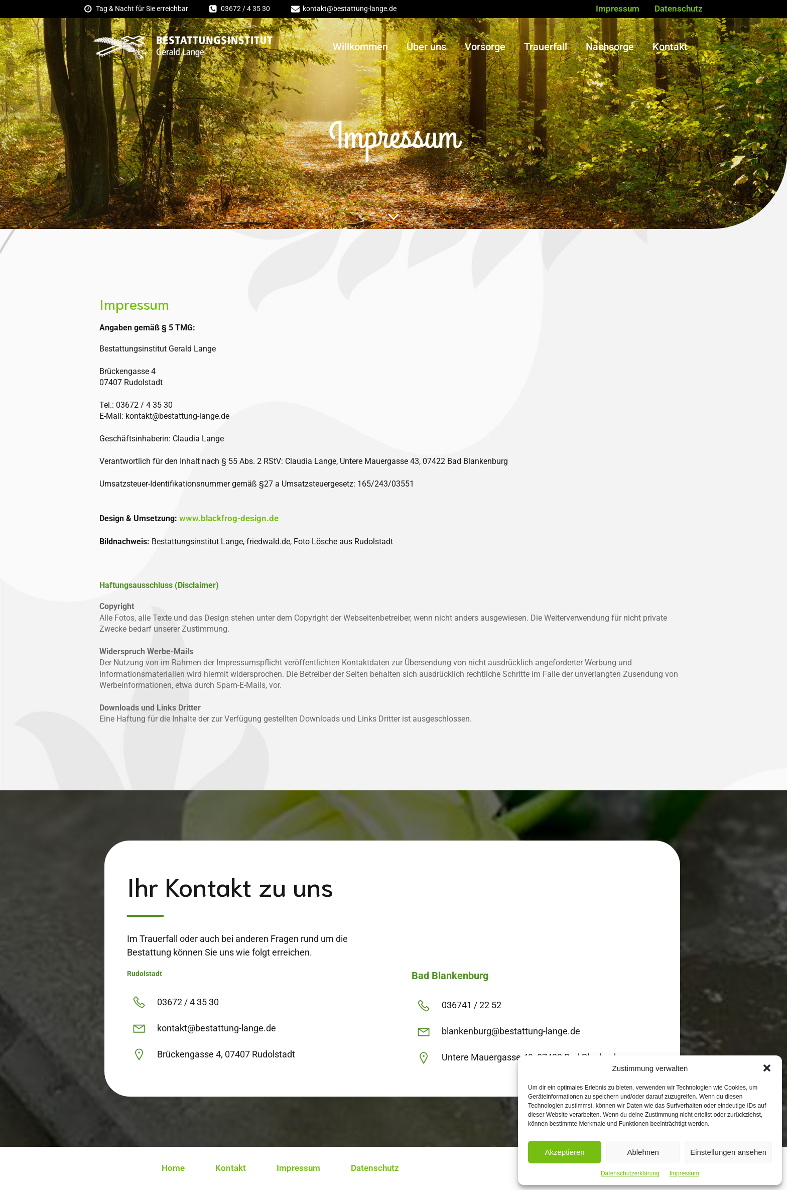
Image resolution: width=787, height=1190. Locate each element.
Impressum (684, 1173)
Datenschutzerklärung (630, 1173)
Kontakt (670, 47)
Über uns (426, 47)
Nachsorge (610, 47)
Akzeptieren (564, 1152)
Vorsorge (485, 47)
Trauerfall (545, 47)
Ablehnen (643, 1152)
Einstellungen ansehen (728, 1152)
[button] (767, 1068)
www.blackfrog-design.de (229, 518)
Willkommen (360, 47)
